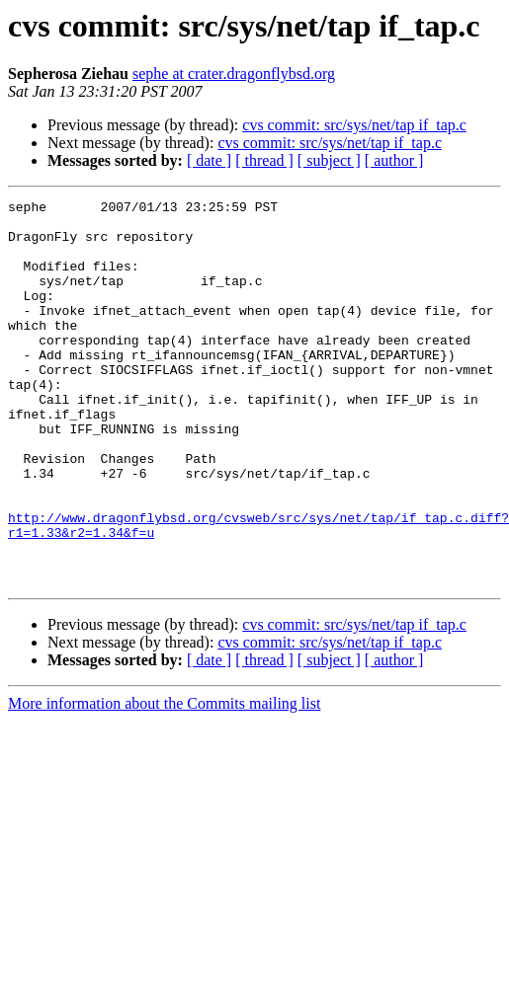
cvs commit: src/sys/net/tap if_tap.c (354, 124)
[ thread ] (264, 160)
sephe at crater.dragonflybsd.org (233, 73)
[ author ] (394, 160)
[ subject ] (329, 160)
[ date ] (209, 160)
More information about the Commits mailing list (164, 780)
